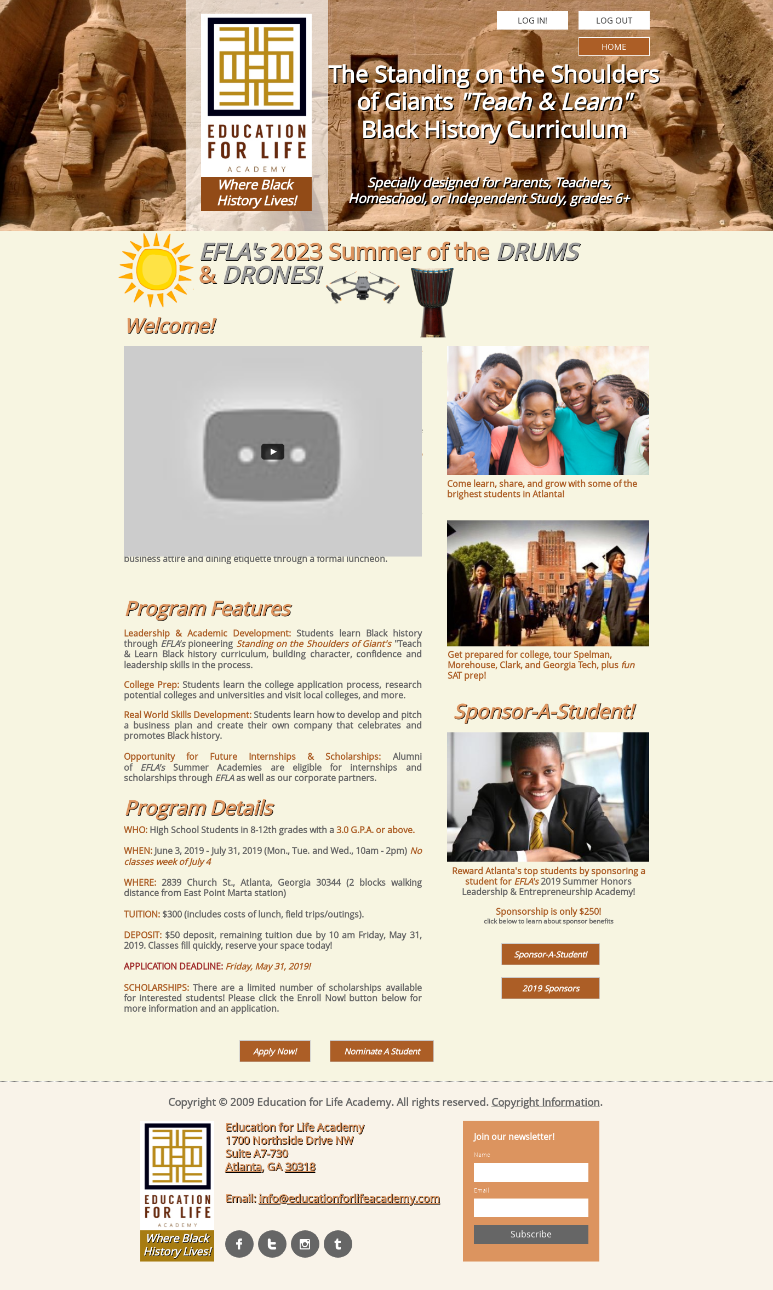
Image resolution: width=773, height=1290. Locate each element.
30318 (300, 1166)
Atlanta (243, 1166)
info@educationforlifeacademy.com (349, 1198)
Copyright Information (545, 1102)
